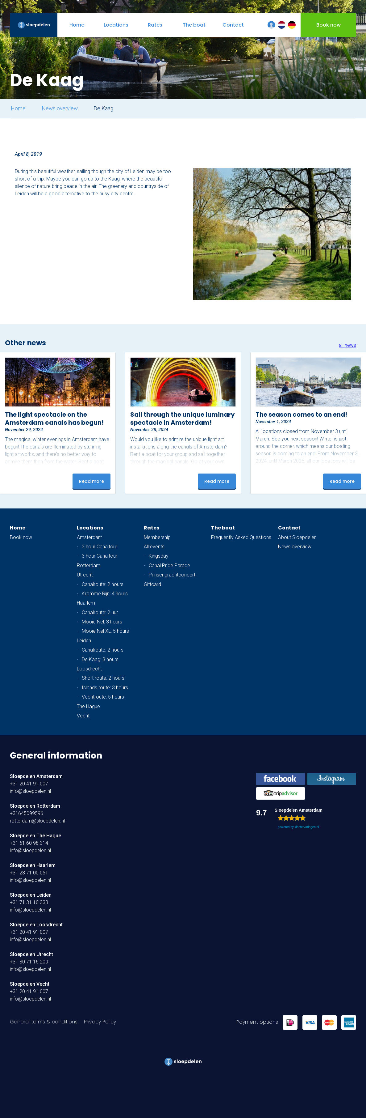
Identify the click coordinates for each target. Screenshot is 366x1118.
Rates (151, 527)
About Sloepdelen (297, 537)
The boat (223, 527)
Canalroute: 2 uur (100, 612)
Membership (157, 537)
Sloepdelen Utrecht (31, 954)
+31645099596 (26, 813)
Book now (21, 537)
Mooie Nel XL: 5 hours (105, 631)
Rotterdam (88, 565)
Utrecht (85, 575)
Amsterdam (89, 537)
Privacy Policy (100, 1021)
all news (347, 345)
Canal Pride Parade (169, 565)
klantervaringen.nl (306, 827)
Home (18, 108)
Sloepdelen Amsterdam (36, 776)
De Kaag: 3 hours (100, 659)
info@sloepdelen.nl (30, 791)
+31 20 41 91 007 (29, 784)
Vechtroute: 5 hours (103, 697)
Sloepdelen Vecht (29, 984)
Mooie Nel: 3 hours (102, 622)
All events (154, 547)
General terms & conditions (43, 1021)
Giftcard (152, 584)
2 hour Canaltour (99, 547)
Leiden (84, 641)
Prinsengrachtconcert (172, 575)
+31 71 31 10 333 (29, 902)
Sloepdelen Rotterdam (35, 806)
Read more (91, 481)
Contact (289, 527)
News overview (60, 108)
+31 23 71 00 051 (29, 873)
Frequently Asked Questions (241, 537)
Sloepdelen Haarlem (33, 865)
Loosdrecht (89, 669)
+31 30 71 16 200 (29, 962)
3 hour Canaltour (99, 556)
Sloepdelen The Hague (35, 836)
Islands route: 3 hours (105, 688)
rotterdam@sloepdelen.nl (37, 821)
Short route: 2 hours (103, 678)
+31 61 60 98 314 (29, 843)
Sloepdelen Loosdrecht (36, 925)
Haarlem (86, 603)
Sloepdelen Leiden (31, 895)
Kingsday (158, 556)
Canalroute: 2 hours (102, 584)
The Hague (88, 706)
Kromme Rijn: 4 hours (105, 594)
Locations (90, 527)
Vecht (83, 716)
